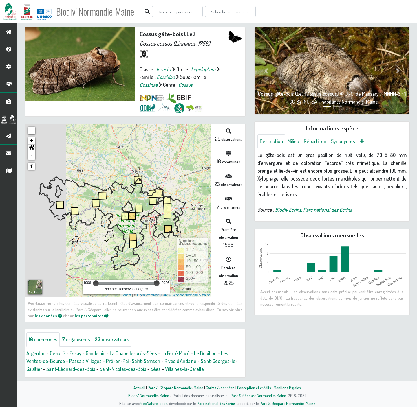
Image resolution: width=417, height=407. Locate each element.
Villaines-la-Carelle (184, 369)
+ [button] (31, 140)
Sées (156, 369)
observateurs (112, 339)
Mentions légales (287, 387)
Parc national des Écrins (216, 403)
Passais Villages (85, 361)
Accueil (139, 387)
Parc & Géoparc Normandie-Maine (175, 387)
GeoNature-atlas (153, 403)
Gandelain (95, 353)
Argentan (35, 353)
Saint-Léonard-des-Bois (70, 369)
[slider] (96, 283)
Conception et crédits (254, 387)
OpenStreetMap (148, 295)
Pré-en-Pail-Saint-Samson (133, 361)
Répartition (315, 141)
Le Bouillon (205, 353)
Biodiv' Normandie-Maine (95, 11)
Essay (75, 353)
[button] (31, 148)
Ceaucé (57, 353)
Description (271, 141)
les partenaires (92, 315)
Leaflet (126, 295)
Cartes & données (220, 387)
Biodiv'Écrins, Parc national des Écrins (313, 210)
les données (48, 315)
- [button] (31, 155)
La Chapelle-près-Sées (133, 353)
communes (43, 339)
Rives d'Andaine (180, 361)
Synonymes (343, 141)
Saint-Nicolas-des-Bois (123, 369)
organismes (76, 339)
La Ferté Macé (175, 353)
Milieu (293, 141)
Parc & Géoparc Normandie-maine (185, 295)
